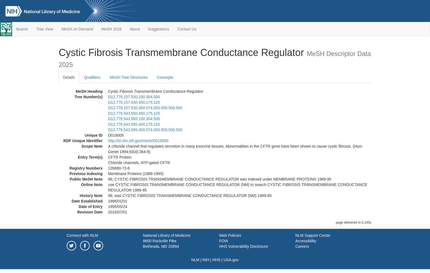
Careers (302, 246)
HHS (216, 260)
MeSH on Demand (77, 29)
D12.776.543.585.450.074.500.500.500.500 (145, 130)
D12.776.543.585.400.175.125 (134, 124)
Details (69, 77)
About (135, 29)
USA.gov (231, 260)
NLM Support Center (312, 235)
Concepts (165, 77)
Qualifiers (92, 77)
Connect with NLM (82, 235)
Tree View (44, 29)
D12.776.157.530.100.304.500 (134, 97)
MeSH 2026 (111, 29)
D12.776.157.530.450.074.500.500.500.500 (145, 108)
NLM (195, 260)
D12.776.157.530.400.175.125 (134, 102)
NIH (206, 260)
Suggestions (158, 29)
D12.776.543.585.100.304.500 (134, 119)
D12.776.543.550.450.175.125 (134, 113)
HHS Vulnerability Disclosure (243, 246)
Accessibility (305, 241)
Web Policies (230, 235)
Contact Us (186, 29)
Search (22, 29)
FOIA (223, 241)
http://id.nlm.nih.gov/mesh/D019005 (138, 141)
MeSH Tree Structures (129, 77)
